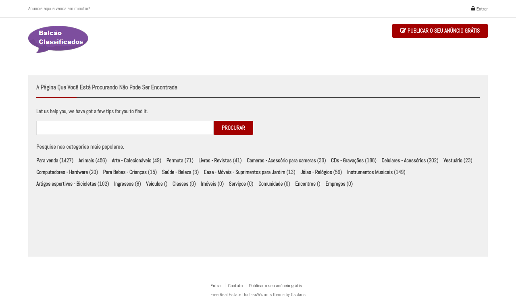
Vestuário (452, 160)
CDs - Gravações (347, 160)
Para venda (47, 160)
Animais (86, 160)
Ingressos (123, 183)
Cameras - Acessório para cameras (281, 160)
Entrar (479, 9)
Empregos (335, 183)
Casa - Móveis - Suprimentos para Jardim (244, 172)
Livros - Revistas (214, 160)
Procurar (233, 127)
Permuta (174, 160)
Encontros (305, 183)
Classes (180, 183)
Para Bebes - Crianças (125, 172)
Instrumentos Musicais (370, 172)
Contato (236, 285)
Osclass (298, 294)
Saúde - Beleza (176, 172)
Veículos (154, 183)
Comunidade (270, 183)
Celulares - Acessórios (403, 160)
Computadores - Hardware (62, 172)
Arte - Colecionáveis (131, 160)
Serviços (237, 183)
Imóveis (208, 183)
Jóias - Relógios (316, 172)
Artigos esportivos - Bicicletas (66, 183)
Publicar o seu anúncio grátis (440, 31)
